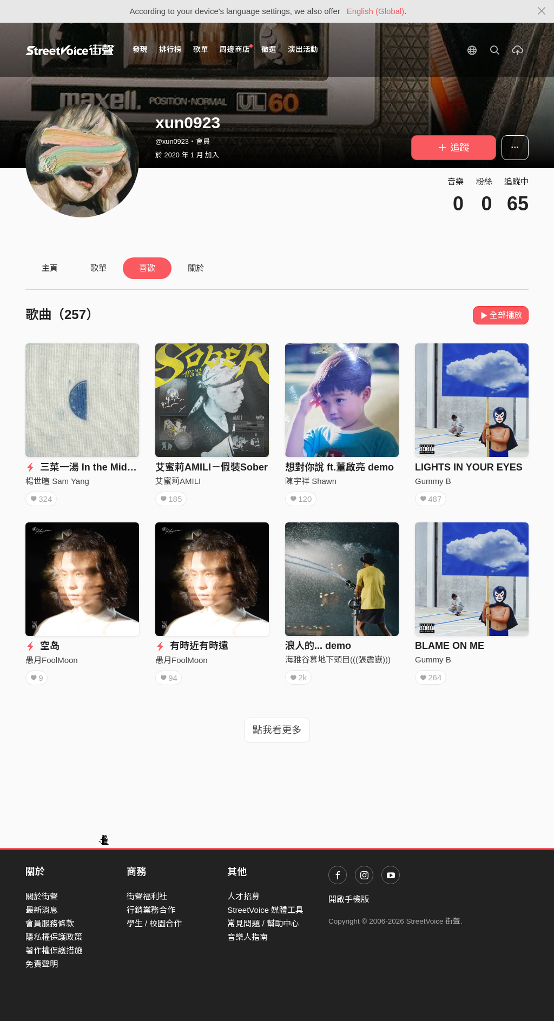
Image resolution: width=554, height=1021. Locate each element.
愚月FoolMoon (51, 660)
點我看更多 (277, 730)
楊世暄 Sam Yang (57, 481)
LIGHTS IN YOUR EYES (469, 467)
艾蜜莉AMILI (178, 481)
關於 (196, 268)
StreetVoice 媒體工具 (265, 909)
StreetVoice (70, 49)
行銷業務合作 (151, 909)
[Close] (542, 11)
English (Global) (376, 11)
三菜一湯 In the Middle (83, 467)
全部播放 (500, 315)
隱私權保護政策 (53, 937)
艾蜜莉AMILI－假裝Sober (211, 467)
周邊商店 (236, 49)
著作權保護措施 (53, 950)
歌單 (200, 49)
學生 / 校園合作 (154, 923)
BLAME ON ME (449, 645)
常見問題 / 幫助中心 (263, 923)
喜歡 (147, 268)
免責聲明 (41, 964)
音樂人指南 (247, 937)
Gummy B (433, 481)
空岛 (42, 645)
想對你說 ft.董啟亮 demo (339, 467)
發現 (140, 49)
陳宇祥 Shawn (311, 481)
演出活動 (303, 49)
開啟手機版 (348, 899)
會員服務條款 (49, 923)
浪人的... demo (318, 645)
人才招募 (243, 896)
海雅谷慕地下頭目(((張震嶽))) (338, 659)
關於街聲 (41, 896)
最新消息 (41, 909)
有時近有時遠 (191, 645)
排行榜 (170, 49)
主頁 (50, 268)
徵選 (268, 49)
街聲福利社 (147, 896)
